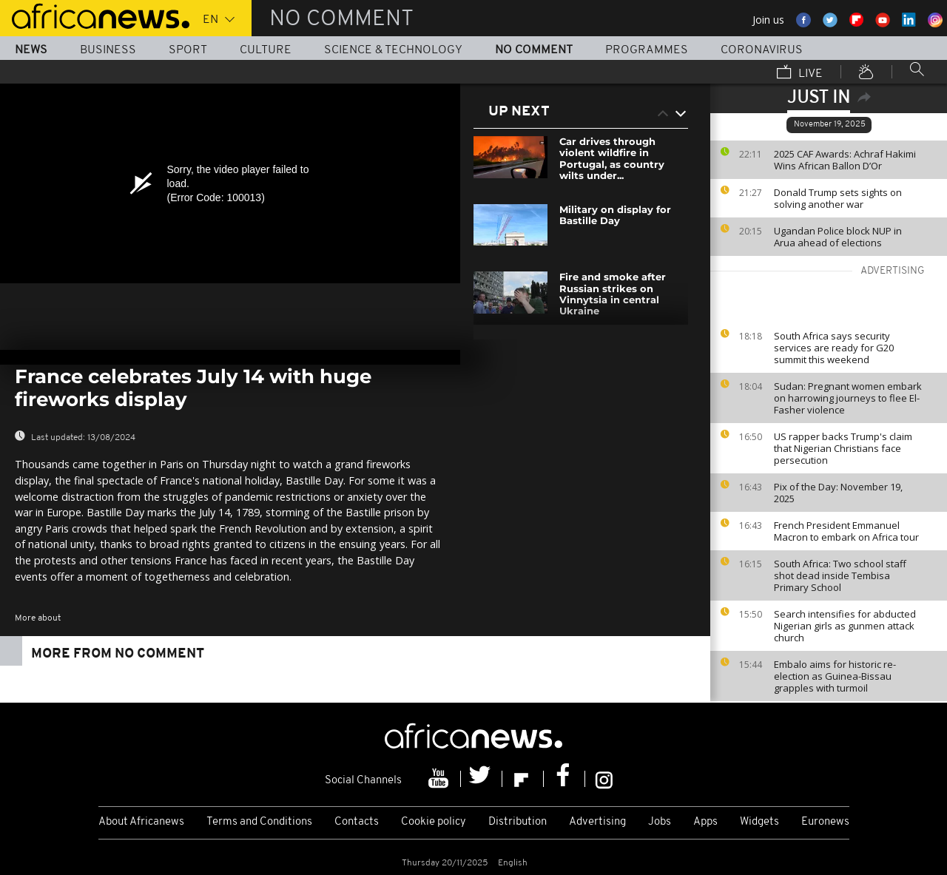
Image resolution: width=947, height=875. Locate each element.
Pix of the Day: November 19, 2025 (838, 492)
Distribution (517, 822)
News (31, 50)
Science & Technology (393, 50)
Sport (188, 50)
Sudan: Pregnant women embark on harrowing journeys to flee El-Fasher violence (848, 398)
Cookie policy (433, 822)
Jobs (659, 822)
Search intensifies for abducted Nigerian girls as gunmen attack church (845, 625)
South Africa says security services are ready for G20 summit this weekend (834, 347)
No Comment (534, 50)
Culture (265, 50)
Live (800, 73)
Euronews (825, 822)
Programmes (646, 50)
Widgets (759, 822)
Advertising (597, 822)
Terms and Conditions (259, 822)
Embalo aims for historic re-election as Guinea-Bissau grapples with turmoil (835, 676)
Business (108, 50)
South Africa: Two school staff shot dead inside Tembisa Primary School (840, 575)
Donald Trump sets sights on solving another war (838, 198)
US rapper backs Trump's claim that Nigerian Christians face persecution (843, 448)
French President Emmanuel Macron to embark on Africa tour (846, 531)
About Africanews (141, 822)
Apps (705, 822)
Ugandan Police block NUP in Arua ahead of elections (838, 237)
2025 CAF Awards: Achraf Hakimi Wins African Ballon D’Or (845, 160)
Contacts (356, 822)
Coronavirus (762, 50)
